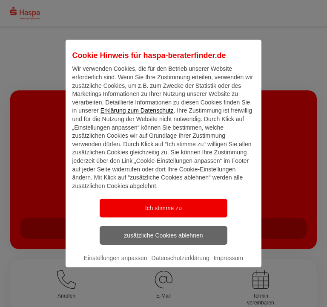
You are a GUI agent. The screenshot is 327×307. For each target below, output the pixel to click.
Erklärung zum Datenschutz (137, 117)
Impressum (228, 265)
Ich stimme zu (163, 215)
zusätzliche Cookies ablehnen (163, 242)
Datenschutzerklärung (180, 265)
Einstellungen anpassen (115, 265)
